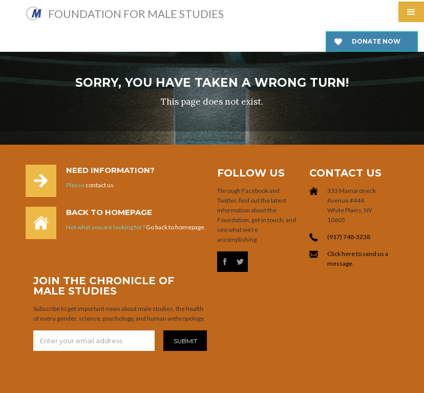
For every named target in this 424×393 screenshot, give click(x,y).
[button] (411, 12)
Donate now (376, 41)
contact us (100, 185)
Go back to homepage (175, 227)
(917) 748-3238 (348, 237)
